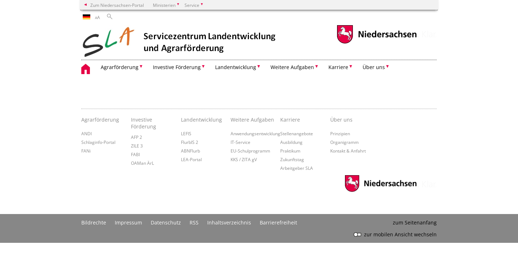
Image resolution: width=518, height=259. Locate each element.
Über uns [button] (374, 67)
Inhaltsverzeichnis (229, 222)
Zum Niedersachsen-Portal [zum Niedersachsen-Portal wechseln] (117, 5)
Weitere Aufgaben (252, 119)
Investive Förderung (143, 123)
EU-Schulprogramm (250, 151)
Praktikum (290, 151)
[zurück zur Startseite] (179, 42)
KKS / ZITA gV (244, 159)
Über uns (341, 119)
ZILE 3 (137, 146)
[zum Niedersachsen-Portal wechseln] (377, 42)
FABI (135, 154)
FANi (86, 151)
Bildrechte (93, 222)
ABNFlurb (190, 151)
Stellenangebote (296, 133)
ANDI (86, 133)
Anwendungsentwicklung (255, 133)
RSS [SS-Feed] (194, 222)
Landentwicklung (201, 119)
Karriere (290, 119)
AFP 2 (136, 137)
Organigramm (344, 142)
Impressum (128, 222)
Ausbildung (291, 142)
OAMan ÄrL (142, 163)
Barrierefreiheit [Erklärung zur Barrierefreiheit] (278, 222)
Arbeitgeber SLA (296, 168)
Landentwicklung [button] (235, 67)
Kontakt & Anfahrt (348, 151)
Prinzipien (340, 133)
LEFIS (186, 133)
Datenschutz (166, 222)
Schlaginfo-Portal (98, 142)
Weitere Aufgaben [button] (292, 67)
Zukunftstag (292, 159)
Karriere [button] (338, 67)
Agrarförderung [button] (119, 67)
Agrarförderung (100, 119)
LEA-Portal (191, 159)
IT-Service (240, 142)
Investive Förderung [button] (177, 67)
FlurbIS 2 (189, 142)
